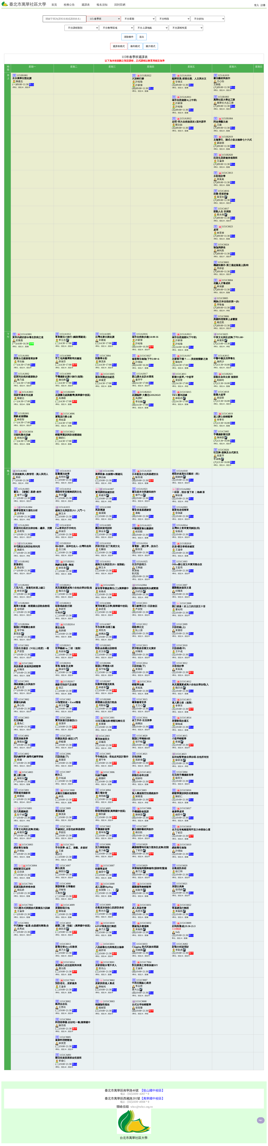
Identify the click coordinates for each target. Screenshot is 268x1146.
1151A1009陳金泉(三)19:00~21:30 (106, 530)
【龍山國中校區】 (152, 1090)
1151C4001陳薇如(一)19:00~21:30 (24, 740)
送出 (141, 37)
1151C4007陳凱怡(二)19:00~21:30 (66, 870)
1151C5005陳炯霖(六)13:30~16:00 (224, 436)
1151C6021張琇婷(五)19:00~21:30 (182, 888)
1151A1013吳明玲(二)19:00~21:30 (66, 475)
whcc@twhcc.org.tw (141, 1106)
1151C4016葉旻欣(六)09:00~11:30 (224, 195)
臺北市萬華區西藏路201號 (121, 1098)
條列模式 (135, 46)
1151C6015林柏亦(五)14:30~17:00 (182, 397)
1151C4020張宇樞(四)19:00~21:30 (142, 740)
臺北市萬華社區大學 (23, 3)
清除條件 (128, 37)
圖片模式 (150, 46)
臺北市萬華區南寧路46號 (121, 1090)
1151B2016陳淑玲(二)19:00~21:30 (66, 668)
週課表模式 (119, 46)
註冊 (263, 5)
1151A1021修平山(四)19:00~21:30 (144, 493)
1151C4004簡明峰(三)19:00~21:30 (106, 795)
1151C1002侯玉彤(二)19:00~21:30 (67, 704)
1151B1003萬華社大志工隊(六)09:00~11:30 (224, 101)
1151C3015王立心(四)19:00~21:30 (142, 704)
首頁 (54, 4)
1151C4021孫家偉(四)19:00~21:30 (142, 758)
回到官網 (119, 4)
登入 (256, 5)
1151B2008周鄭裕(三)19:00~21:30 (106, 704)
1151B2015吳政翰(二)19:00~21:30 (68, 650)
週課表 (86, 4)
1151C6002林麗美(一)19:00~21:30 (26, 831)
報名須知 (102, 4)
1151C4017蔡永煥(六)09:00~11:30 (224, 213)
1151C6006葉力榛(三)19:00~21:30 (106, 849)
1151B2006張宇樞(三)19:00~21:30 (106, 668)
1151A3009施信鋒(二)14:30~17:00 (69, 378)
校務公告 (69, 4)
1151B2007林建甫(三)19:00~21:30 (106, 686)
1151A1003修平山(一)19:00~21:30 (27, 493)
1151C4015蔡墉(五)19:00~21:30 (182, 740)
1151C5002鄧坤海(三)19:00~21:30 (106, 831)
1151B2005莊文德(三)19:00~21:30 (106, 650)
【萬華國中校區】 (152, 1098)
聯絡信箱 (122, 1106)
